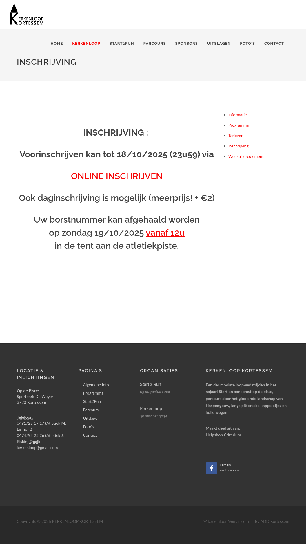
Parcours (154, 43)
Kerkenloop (86, 43)
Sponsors (186, 43)
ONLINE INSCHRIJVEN (117, 176)
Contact (274, 43)
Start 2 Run (150, 384)
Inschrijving (238, 145)
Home (57, 43)
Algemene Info (96, 384)
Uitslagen (219, 43)
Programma (238, 125)
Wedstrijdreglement (246, 156)
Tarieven (235, 135)
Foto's (247, 43)
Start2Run (122, 43)
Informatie (237, 114)
